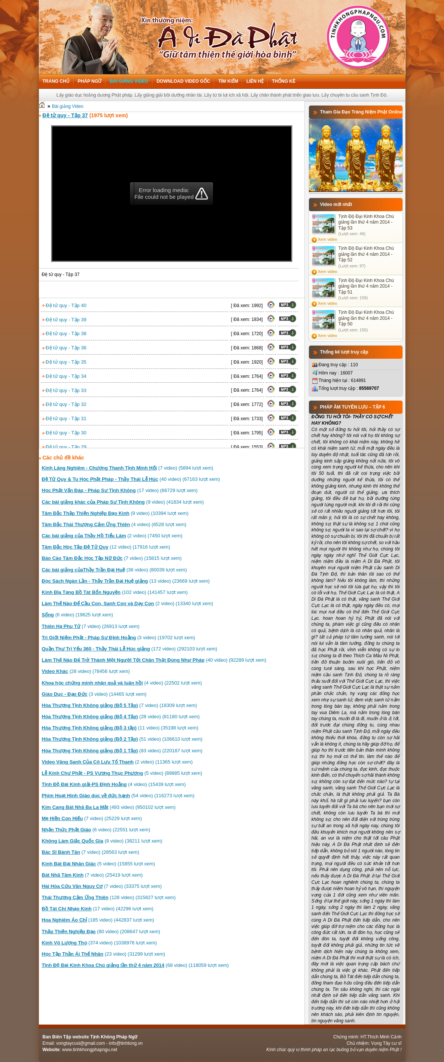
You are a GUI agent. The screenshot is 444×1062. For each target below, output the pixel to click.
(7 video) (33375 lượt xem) (102, 886)
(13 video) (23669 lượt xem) (126, 581)
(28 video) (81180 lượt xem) (121, 716)
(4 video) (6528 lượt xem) (114, 524)
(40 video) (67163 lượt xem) (131, 479)
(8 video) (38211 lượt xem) (102, 841)
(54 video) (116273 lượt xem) (118, 795)
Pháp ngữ (89, 81)
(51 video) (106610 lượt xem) (122, 739)
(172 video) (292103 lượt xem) (129, 649)
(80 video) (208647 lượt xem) (101, 931)
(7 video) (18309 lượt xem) (119, 705)
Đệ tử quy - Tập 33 (64, 390)
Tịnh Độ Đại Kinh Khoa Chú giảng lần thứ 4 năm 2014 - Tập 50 (366, 318)
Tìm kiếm (228, 81)
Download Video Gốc (183, 81)
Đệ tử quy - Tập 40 (64, 305)
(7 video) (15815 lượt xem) (112, 558)
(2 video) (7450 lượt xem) (112, 535)
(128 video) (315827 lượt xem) (109, 897)
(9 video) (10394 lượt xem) (115, 513)
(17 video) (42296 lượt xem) (98, 908)
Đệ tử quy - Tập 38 (64, 333)
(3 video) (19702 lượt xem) (118, 637)
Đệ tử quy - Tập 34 (64, 376)
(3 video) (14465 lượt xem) (94, 694)
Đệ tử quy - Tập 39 (64, 319)
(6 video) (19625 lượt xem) (77, 615)
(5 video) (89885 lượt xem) (122, 773)
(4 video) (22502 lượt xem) (122, 683)
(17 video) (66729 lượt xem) (120, 490)
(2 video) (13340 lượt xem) (127, 603)
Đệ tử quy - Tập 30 (64, 433)
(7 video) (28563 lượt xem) (90, 852)
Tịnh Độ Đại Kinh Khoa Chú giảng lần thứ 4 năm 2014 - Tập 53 (366, 222)
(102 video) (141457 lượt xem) (115, 592)
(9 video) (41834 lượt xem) (123, 502)
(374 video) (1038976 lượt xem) (99, 943)
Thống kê (284, 81)
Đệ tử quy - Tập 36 (64, 348)
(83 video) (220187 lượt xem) (122, 750)
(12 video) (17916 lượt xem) (106, 547)
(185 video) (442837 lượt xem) (98, 920)
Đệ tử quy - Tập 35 (64, 362)
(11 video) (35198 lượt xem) (120, 728)
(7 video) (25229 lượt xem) (92, 818)
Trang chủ (56, 81)
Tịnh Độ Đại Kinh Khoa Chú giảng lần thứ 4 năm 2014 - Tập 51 (366, 286)
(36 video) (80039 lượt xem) (114, 570)
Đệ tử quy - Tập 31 (64, 418)
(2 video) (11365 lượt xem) (117, 762)
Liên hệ (255, 81)
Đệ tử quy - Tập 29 (64, 447)
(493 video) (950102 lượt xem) (109, 807)
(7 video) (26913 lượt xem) (91, 626)
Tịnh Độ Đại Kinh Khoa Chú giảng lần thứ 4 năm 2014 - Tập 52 (366, 254)
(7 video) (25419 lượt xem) (92, 875)
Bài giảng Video (129, 81)
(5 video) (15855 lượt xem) (98, 864)
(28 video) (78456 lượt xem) (86, 671)
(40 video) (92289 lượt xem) (154, 660)
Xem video (327, 239)
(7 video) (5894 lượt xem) (128, 468)
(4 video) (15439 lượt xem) (114, 784)
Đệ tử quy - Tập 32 (64, 404)
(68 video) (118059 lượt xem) (135, 965)
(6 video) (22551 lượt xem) (96, 829)
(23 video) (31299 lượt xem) (103, 954)
